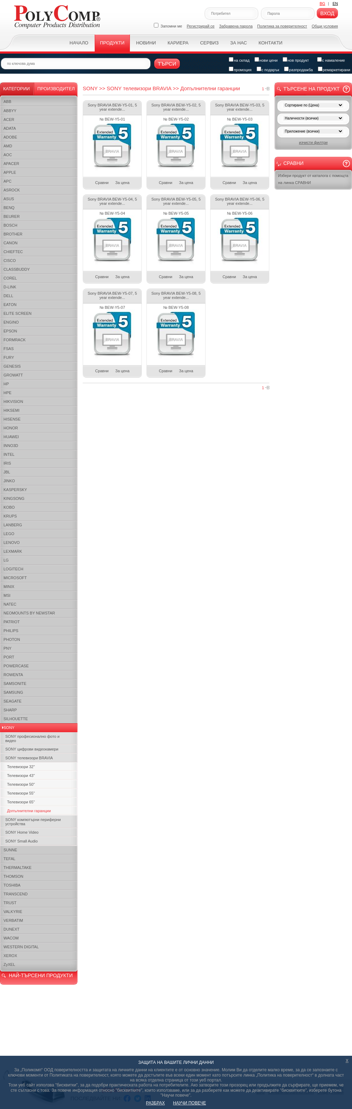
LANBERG (13, 525)
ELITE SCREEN (17, 313)
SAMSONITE (15, 683)
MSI (7, 595)
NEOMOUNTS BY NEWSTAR (29, 613)
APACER (11, 163)
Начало (79, 42)
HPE (8, 393)
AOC (8, 155)
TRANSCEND (15, 894)
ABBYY (10, 111)
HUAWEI (11, 437)
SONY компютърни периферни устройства (33, 821)
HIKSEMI (11, 410)
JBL (7, 472)
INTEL (9, 454)
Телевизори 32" (21, 767)
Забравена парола (236, 26)
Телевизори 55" (21, 793)
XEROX (10, 956)
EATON (10, 304)
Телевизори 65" (21, 802)
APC (8, 181)
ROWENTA (13, 675)
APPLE (10, 172)
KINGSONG (14, 498)
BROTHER (13, 234)
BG (322, 3)
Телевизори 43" (21, 775)
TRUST (10, 903)
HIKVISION (13, 401)
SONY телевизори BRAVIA (29, 758)
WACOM (11, 938)
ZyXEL (9, 964)
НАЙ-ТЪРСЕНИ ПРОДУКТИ (41, 975)
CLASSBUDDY (17, 269)
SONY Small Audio (21, 841)
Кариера (178, 42)
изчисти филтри (313, 142)
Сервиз (209, 42)
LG (6, 560)
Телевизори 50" (21, 784)
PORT (9, 657)
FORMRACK (15, 340)
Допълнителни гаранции (29, 811)
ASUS (9, 199)
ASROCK (12, 190)
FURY (9, 357)
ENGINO (11, 322)
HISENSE (12, 419)
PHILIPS (11, 631)
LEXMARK (13, 551)
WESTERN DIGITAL (21, 947)
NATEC (10, 604)
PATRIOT (12, 622)
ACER (9, 119)
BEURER (12, 216)
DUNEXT (11, 929)
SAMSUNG (13, 692)
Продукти (112, 42)
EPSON (10, 331)
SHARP (10, 710)
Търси (167, 64)
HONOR (11, 428)
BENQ (9, 208)
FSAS (9, 349)
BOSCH (10, 225)
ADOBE (10, 137)
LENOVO (12, 542)
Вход (327, 13)
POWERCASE (16, 666)
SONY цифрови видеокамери (31, 749)
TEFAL (9, 859)
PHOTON (12, 639)
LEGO (9, 534)
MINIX (9, 586)
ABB (7, 101)
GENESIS (12, 366)
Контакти (270, 42)
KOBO (9, 507)
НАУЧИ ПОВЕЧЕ (189, 1103)
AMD (8, 146)
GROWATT (13, 375)
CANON (11, 243)
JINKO (9, 481)
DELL (8, 296)
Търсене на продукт (311, 89)
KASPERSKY (15, 490)
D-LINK (10, 287)
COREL (10, 278)
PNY (8, 648)
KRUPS (10, 516)
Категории (16, 88)
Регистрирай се (201, 26)
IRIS (7, 463)
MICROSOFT (15, 578)
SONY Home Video (21, 832)
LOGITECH (13, 569)
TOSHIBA (12, 885)
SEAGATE (12, 701)
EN (335, 3)
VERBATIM (13, 920)
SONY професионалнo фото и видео (32, 738)
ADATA (10, 128)
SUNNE (10, 850)
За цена (122, 182)
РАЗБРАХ (155, 1103)
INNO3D (11, 445)
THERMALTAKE (18, 867)
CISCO (10, 260)
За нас (238, 42)
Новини (146, 42)
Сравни (101, 182)
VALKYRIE (13, 911)
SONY (9, 727)
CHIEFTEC (13, 252)
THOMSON (13, 876)
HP (6, 384)
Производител (56, 88)
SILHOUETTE (16, 719)
